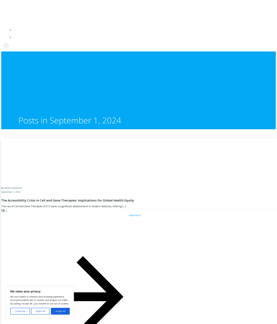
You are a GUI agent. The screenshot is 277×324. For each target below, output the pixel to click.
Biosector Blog (141, 37)
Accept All (60, 311)
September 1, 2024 (10, 191)
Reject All (40, 311)
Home (141, 30)
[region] (40, 302)
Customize (20, 311)
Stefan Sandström (13, 186)
